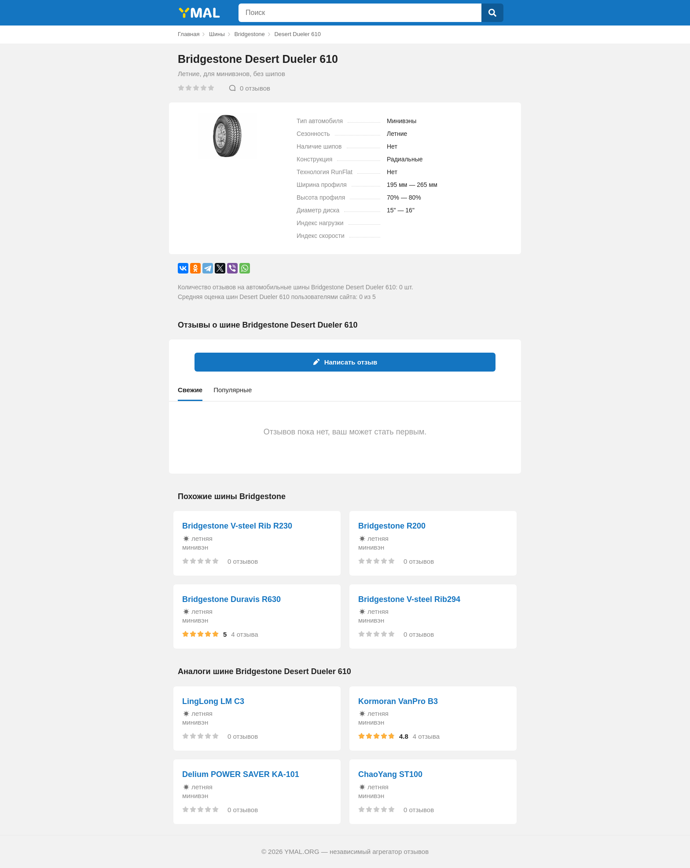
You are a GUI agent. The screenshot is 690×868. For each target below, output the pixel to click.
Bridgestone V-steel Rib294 (409, 599)
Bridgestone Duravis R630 (231, 599)
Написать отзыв (345, 362)
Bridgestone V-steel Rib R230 (237, 526)
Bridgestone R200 (392, 526)
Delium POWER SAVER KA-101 (240, 774)
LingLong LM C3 (213, 701)
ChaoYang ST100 (390, 774)
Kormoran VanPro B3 (398, 701)
